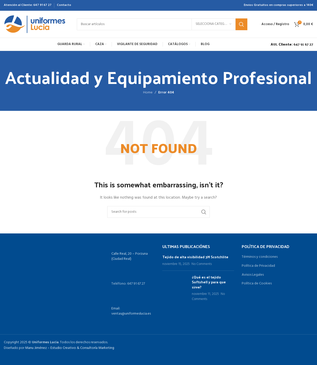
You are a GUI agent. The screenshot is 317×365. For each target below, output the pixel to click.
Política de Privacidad (258, 266)
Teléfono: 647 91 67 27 (128, 284)
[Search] (162, 24)
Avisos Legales (253, 274)
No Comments (202, 264)
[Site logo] (35, 24)
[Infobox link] (290, 44)
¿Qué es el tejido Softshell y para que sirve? (209, 282)
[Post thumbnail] (175, 288)
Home (148, 92)
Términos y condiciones (260, 257)
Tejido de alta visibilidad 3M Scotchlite (195, 257)
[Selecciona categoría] (214, 24)
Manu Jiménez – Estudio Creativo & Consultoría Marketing (69, 348)
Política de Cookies (257, 283)
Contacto (64, 5)
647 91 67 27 (42, 5)
